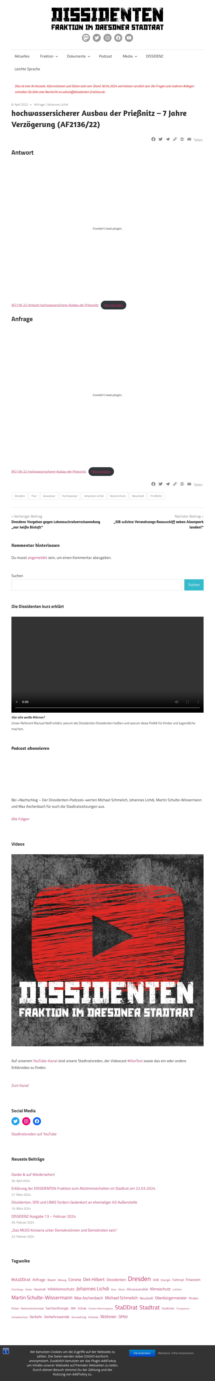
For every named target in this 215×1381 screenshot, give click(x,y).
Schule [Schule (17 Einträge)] (82, 1308)
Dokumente (78, 56)
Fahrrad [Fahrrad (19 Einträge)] (178, 1279)
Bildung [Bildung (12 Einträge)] (62, 1280)
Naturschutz (118, 496)
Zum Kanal (20, 1085)
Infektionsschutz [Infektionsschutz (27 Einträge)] (61, 1289)
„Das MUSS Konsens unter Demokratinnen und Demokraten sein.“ (64, 1230)
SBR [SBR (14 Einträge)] (73, 1308)
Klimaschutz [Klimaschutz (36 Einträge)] (160, 1289)
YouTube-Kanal (45, 1061)
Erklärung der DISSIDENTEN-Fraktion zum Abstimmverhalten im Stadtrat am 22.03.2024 (83, 1188)
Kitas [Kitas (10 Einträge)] (113, 1289)
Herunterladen (113, 305)
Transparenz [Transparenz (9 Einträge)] (182, 1308)
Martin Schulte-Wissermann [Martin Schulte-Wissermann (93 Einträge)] (41, 1297)
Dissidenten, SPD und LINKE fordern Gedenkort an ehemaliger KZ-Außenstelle (74, 1202)
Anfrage (39, 104)
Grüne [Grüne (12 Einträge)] (28, 1289)
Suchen (17, 576)
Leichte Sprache (27, 69)
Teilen (198, 140)
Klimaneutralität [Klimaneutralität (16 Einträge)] (137, 1289)
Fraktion (49, 56)
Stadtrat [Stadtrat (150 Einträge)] (150, 1307)
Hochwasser (70, 496)
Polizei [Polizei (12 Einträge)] (15, 1308)
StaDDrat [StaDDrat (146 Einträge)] (126, 1307)
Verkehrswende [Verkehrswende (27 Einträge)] (56, 1316)
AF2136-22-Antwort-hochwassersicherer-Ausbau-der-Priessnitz (54, 305)
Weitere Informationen (176, 1353)
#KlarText (135, 1061)
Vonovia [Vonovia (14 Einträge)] (93, 1317)
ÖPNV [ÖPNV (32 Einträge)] (123, 1317)
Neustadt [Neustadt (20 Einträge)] (146, 1298)
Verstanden (142, 1353)
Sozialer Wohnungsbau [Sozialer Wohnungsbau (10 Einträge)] (100, 1308)
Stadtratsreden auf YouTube (34, 1134)
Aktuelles (22, 56)
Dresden (20, 496)
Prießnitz (156, 496)
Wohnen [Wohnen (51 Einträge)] (108, 1316)
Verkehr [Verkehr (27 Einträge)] (36, 1316)
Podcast (105, 56)
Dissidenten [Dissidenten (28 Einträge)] (116, 1279)
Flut (34, 496)
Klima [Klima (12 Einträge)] (121, 1289)
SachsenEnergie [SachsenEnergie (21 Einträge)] (57, 1308)
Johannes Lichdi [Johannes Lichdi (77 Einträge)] (92, 1288)
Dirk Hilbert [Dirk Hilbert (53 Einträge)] (94, 1279)
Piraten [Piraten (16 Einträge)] (193, 1298)
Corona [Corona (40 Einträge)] (74, 1279)
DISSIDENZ (154, 56)
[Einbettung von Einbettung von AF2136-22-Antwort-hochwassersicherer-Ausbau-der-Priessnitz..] (107, 228)
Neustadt (138, 496)
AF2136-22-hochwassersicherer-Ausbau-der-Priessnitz (48, 471)
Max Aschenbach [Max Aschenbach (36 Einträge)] (88, 1298)
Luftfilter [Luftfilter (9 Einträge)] (177, 1289)
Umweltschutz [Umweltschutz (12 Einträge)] (19, 1317)
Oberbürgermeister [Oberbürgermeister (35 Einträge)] (171, 1298)
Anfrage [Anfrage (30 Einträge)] (38, 1280)
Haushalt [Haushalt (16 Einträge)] (40, 1289)
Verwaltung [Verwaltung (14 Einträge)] (78, 1317)
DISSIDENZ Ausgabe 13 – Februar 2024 (43, 1216)
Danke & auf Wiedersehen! (33, 1174)
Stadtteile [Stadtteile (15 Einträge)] (168, 1308)
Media (130, 56)
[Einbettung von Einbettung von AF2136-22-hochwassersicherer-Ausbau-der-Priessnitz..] (107, 395)
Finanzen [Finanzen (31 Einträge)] (193, 1280)
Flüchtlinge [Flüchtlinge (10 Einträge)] (17, 1289)
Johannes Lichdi (57, 104)
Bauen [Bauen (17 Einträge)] (51, 1279)
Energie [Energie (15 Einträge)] (165, 1280)
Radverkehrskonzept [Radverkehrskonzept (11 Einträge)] (32, 1308)
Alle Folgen (20, 819)
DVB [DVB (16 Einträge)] (156, 1280)
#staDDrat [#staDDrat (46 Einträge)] (20, 1279)
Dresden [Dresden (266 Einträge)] (139, 1278)
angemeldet (37, 557)
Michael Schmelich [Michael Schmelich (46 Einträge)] (121, 1297)
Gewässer (49, 496)
